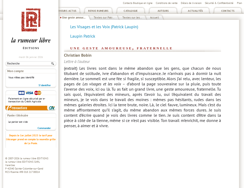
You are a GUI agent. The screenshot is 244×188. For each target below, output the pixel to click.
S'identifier (45, 85)
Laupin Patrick (82, 36)
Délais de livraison (191, 3)
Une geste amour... (74, 17)
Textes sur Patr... (104, 17)
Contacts (228, 11)
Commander (44, 128)
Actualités (195, 11)
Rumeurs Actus (66, 11)
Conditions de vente (166, 3)
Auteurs (163, 11)
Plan (239, 3)
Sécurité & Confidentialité (219, 3)
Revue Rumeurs (98, 11)
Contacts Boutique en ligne (137, 3)
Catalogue (131, 11)
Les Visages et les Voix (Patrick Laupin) (104, 26)
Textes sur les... (132, 17)
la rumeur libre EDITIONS (34, 158)
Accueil (154, 17)
